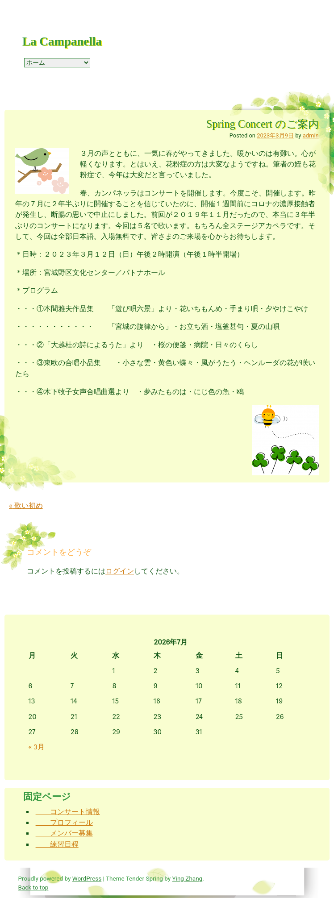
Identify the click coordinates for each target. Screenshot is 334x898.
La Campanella (62, 41)
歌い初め (26, 505)
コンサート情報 (68, 811)
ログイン (119, 571)
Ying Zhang (187, 878)
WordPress (87, 878)
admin (311, 135)
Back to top (33, 887)
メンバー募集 (64, 833)
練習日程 (57, 844)
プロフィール (64, 822)
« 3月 (37, 747)
